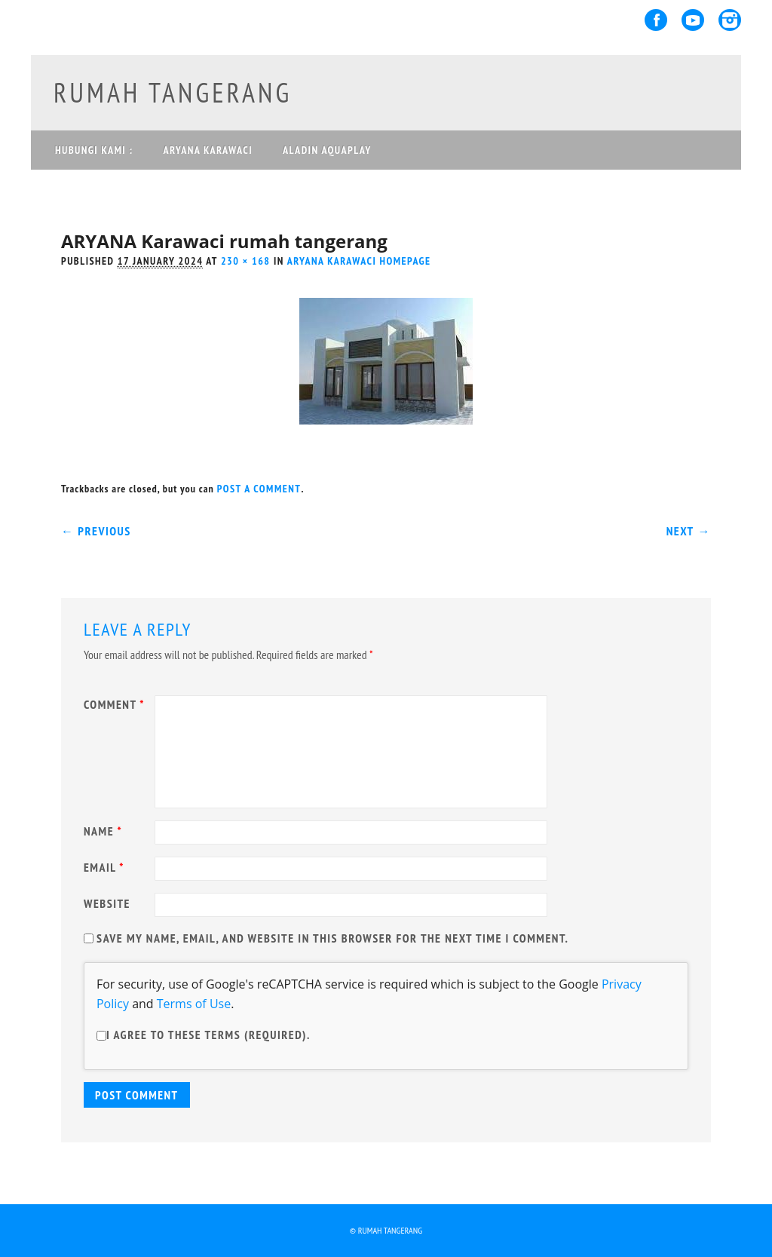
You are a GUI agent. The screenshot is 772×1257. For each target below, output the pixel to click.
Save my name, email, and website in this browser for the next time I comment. (332, 938)
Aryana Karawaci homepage (359, 261)
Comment (116, 704)
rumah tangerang (173, 92)
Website (107, 903)
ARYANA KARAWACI (208, 150)
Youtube (693, 20)
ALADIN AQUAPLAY (327, 150)
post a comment (259, 488)
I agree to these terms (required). (203, 1034)
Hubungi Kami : (94, 150)
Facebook (656, 20)
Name (105, 831)
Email (106, 867)
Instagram (729, 20)
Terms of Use (194, 1003)
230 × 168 (246, 261)
